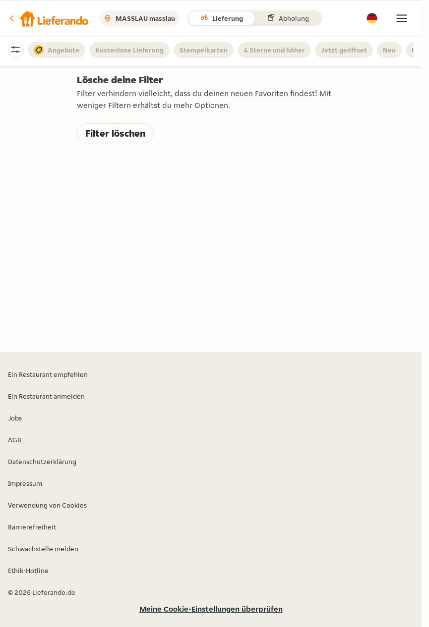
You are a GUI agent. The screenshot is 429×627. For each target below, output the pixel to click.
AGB (14, 439)
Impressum (25, 483)
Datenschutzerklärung (42, 461)
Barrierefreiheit (32, 526)
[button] (48, 18)
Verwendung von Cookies (47, 505)
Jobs (15, 418)
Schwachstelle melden (43, 548)
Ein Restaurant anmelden (46, 396)
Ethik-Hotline (28, 570)
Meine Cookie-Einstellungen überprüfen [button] (211, 609)
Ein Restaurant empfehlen (48, 374)
